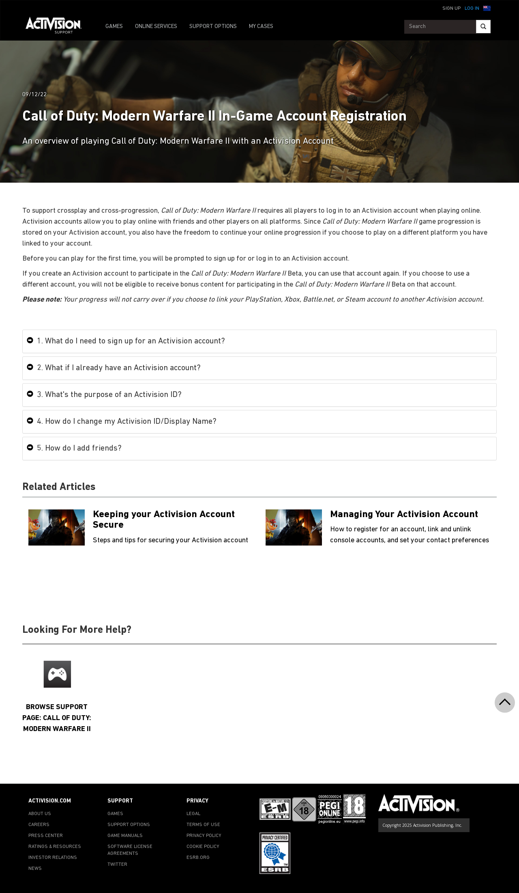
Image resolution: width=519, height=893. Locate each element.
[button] (487, 7)
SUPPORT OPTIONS (213, 27)
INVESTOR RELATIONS (52, 857)
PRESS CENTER (45, 835)
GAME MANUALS (125, 835)
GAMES (114, 27)
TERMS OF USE (203, 824)
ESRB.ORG (198, 857)
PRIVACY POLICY (204, 835)
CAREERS (38, 824)
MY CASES (261, 27)
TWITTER (117, 864)
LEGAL (193, 813)
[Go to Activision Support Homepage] (57, 27)
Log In (472, 8)
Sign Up (451, 8)
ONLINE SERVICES (156, 27)
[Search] (483, 26)
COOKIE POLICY (203, 846)
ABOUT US (39, 813)
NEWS (35, 868)
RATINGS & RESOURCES (54, 846)
